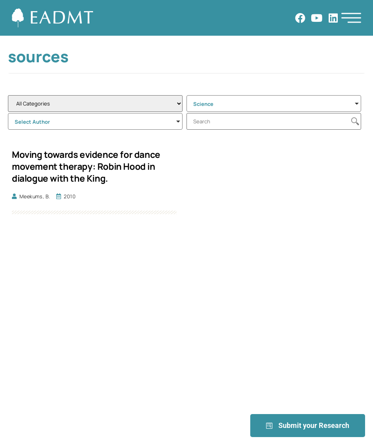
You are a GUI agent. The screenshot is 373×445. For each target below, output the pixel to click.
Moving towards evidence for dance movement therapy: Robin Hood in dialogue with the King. (86, 166)
